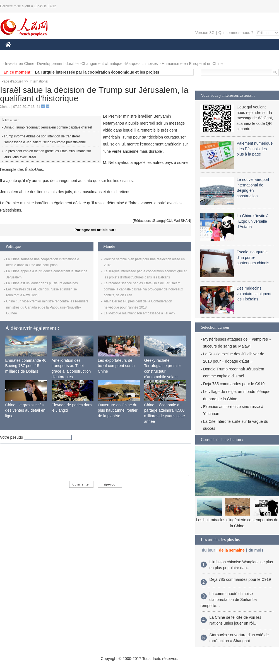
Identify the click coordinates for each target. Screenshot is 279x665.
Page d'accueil (12, 81)
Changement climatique (101, 63)
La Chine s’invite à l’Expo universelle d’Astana (252, 221)
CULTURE (138, 52)
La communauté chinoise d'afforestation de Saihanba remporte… (229, 599)
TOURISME (233, 52)
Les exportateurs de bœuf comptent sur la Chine (116, 365)
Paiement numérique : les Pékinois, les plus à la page (255, 148)
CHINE (15, 52)
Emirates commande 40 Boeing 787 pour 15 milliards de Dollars (26, 365)
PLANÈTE (187, 52)
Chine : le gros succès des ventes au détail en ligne (25, 410)
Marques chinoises (141, 63)
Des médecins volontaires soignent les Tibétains (254, 293)
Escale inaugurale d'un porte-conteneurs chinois (253, 257)
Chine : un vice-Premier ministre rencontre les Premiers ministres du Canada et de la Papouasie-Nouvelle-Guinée (47, 307)
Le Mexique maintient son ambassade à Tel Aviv (139, 313)
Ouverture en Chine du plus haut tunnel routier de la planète (118, 410)
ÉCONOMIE (39, 52)
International (39, 81)
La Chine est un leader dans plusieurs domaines (42, 283)
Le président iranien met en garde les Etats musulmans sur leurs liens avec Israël (47, 154)
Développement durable (58, 63)
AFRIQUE (88, 52)
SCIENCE (113, 52)
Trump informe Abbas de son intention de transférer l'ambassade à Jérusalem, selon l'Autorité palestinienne (45, 139)
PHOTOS (259, 52)
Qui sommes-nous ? (235, 32)
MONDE (65, 52)
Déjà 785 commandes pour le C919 (233, 384)
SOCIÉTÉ (162, 52)
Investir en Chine (19, 63)
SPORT (210, 52)
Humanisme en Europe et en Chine (192, 63)
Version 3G (205, 32)
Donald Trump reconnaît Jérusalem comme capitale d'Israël (48, 127)
